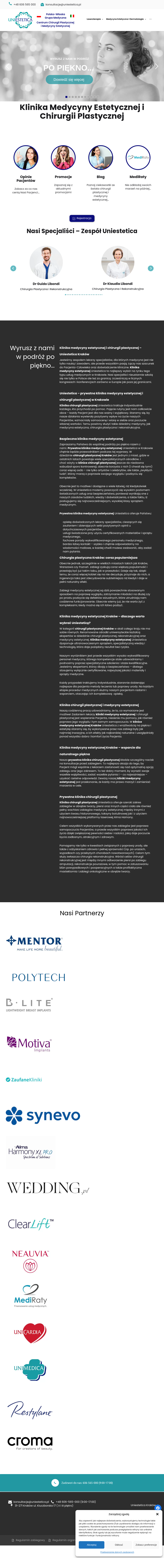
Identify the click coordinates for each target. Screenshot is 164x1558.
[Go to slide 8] (77, 294)
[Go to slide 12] (84, 294)
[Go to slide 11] (82, 294)
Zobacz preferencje (146, 1544)
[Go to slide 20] (98, 294)
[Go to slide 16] (91, 294)
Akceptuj (91, 1544)
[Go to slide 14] (88, 294)
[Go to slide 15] (89, 294)
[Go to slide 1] (65, 294)
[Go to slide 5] (72, 294)
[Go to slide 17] (93, 294)
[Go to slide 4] (70, 294)
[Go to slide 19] (96, 294)
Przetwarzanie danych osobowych (117, 1552)
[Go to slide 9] (79, 294)
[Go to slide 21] (100, 294)
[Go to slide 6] (74, 294)
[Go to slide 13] (86, 294)
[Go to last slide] (13, 268)
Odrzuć (119, 1544)
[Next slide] (151, 268)
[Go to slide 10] (81, 294)
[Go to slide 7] (75, 294)
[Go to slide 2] (67, 294)
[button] (157, 1514)
